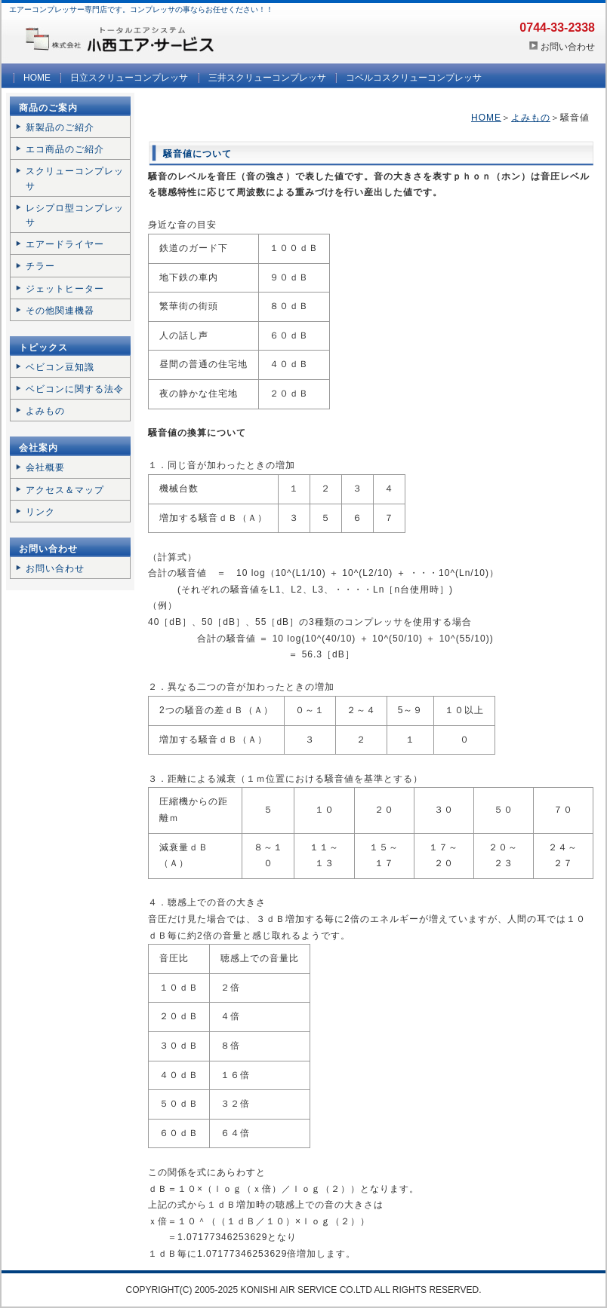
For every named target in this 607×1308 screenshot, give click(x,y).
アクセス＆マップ (65, 490)
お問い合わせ (568, 46)
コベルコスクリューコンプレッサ (414, 77)
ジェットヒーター (65, 288)
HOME (37, 77)
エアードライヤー (65, 244)
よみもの (530, 117)
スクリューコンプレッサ (75, 178)
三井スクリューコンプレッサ (267, 77)
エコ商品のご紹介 (65, 149)
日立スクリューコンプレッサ (129, 77)
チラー (40, 266)
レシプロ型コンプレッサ (75, 215)
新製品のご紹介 (60, 127)
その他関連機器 (60, 310)
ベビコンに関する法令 (75, 389)
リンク (40, 512)
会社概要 (45, 467)
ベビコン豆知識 (60, 367)
